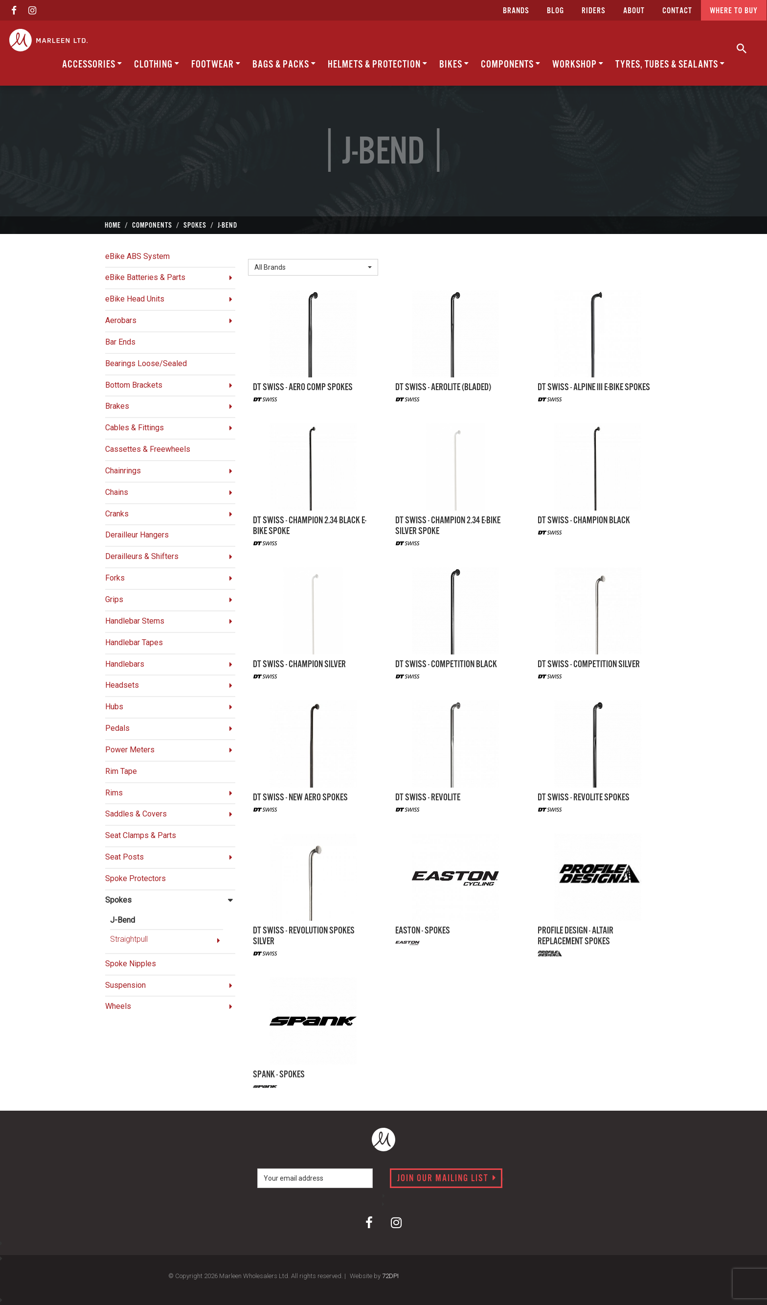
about (634, 11)
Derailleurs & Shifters (142, 556)
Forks (115, 578)
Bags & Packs (284, 64)
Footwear (216, 64)
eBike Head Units (134, 298)
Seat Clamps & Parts (140, 835)
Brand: (261, 251)
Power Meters (130, 749)
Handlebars (124, 664)
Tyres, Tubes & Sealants (670, 64)
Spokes (118, 900)
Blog (555, 11)
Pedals (117, 728)
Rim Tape (121, 771)
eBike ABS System (137, 256)
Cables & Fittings (134, 427)
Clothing (157, 64)
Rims (114, 792)
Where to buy (734, 11)
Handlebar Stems (134, 621)
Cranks (117, 513)
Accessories (92, 64)
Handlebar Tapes (134, 642)
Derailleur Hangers (137, 534)
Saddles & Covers (136, 813)
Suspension (125, 985)
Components (511, 64)
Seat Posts (124, 857)
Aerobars (120, 320)
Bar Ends (120, 342)
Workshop (578, 64)
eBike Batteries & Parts (145, 277)
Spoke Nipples (130, 963)
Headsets (122, 685)
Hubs (114, 706)
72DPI (390, 1276)
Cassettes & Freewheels (147, 449)
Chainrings (123, 470)
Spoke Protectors (135, 878)
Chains (116, 492)
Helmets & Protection (378, 64)
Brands (516, 11)
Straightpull (129, 939)
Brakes (117, 406)
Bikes (454, 64)
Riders (594, 11)
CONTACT (677, 11)
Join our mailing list (446, 1179)
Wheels (118, 1006)
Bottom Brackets (133, 385)
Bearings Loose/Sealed (146, 363)
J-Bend (122, 920)
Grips (114, 599)
